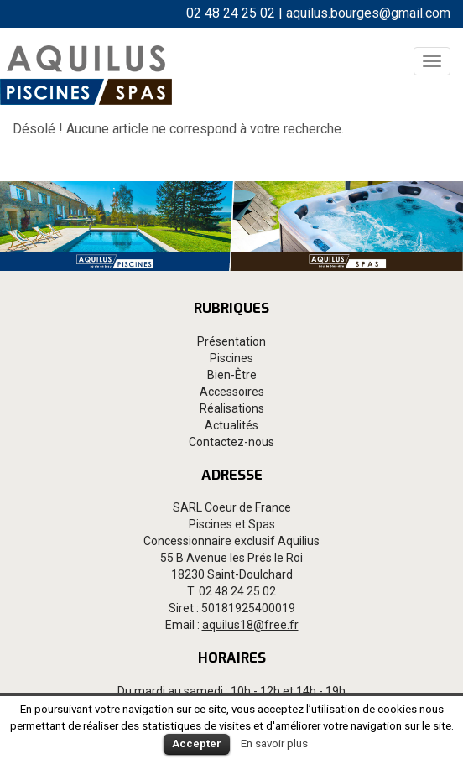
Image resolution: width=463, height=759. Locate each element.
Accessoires (232, 391)
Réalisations (232, 408)
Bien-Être (232, 375)
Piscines (231, 358)
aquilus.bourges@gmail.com (368, 13)
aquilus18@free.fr (250, 625)
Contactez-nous (231, 442)
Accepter (196, 743)
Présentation (231, 341)
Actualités (231, 425)
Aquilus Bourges (86, 73)
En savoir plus (274, 743)
